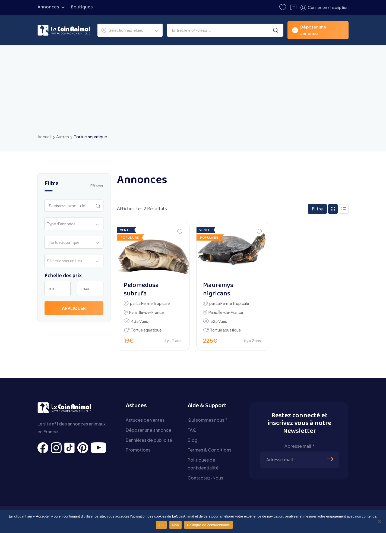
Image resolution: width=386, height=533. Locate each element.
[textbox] (63, 223)
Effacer (96, 185)
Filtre (317, 209)
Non (175, 525)
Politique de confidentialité (208, 525)
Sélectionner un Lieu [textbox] (64, 260)
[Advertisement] (193, 92)
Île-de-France (151, 312)
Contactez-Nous (205, 478)
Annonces (48, 7)
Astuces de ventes (145, 420)
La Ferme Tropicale (153, 303)
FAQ (192, 430)
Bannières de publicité (149, 440)
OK (161, 525)
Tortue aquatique (146, 329)
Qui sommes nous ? (207, 420)
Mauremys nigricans (218, 289)
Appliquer (74, 308)
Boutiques (82, 7)
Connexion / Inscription (324, 7)
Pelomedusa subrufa (141, 289)
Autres (62, 136)
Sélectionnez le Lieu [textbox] (126, 30)
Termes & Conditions (209, 450)
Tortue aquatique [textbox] (63, 242)
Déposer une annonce (148, 430)
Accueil (44, 136)
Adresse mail (297, 446)
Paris (133, 312)
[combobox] (130, 30)
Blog (193, 440)
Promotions (138, 450)
